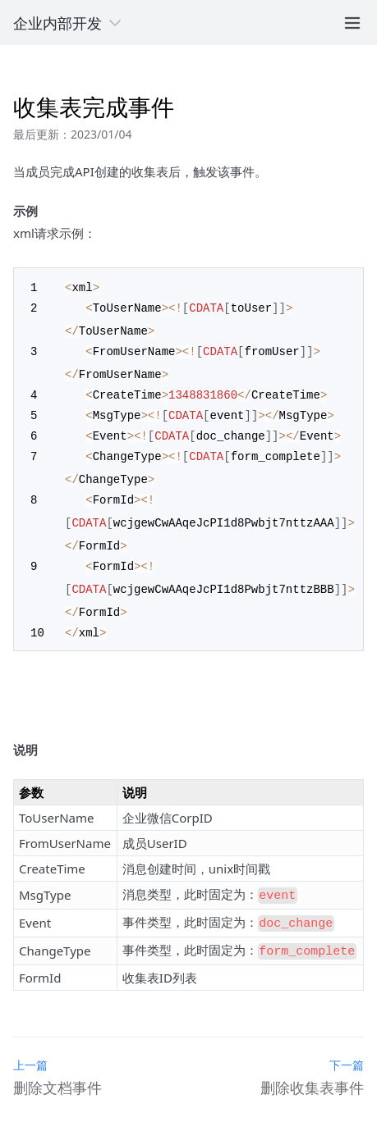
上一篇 (30, 1049)
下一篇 (346, 1049)
